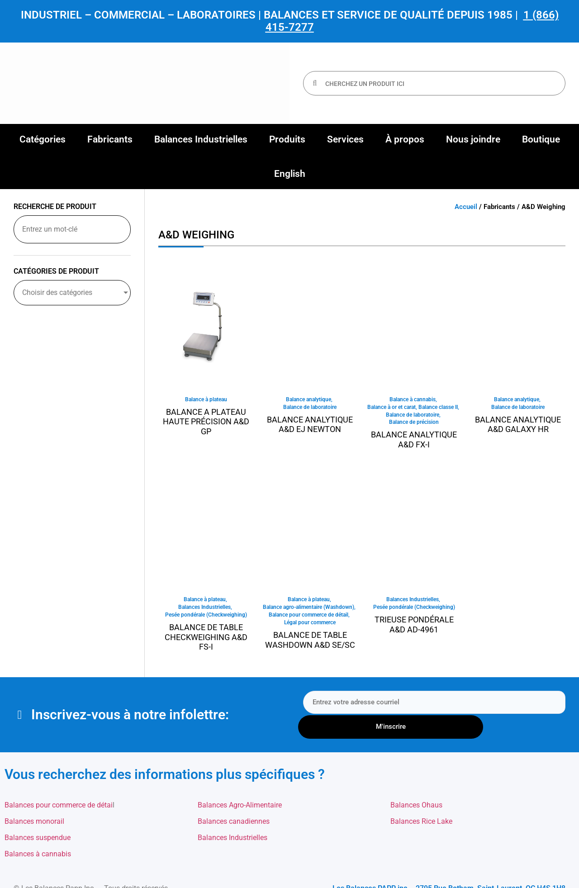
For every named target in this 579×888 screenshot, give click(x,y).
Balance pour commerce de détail (308, 618)
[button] (42, 139)
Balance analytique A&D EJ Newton (310, 425)
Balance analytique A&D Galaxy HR (518, 425)
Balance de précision (414, 424)
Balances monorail (34, 800)
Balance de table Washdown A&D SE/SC (310, 644)
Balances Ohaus (416, 784)
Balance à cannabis (412, 400)
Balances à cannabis (38, 833)
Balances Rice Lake (421, 800)
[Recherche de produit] (72, 229)
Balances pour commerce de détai (59, 784)
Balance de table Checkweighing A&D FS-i (206, 640)
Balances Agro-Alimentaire (240, 784)
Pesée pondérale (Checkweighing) (206, 618)
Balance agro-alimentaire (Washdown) (308, 610)
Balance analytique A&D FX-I (414, 441)
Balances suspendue (38, 816)
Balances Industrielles (204, 610)
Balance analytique (308, 400)
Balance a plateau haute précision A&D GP (206, 422)
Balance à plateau (206, 400)
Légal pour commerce (310, 626)
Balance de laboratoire (310, 408)
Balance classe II (438, 408)
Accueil (466, 207)
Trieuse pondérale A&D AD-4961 (414, 627)
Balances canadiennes (234, 800)
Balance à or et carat (391, 408)
